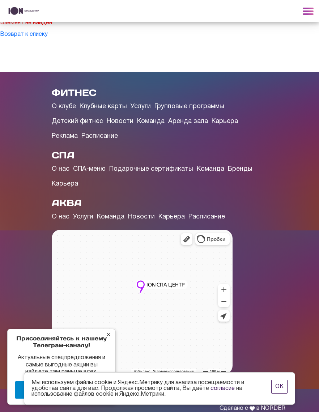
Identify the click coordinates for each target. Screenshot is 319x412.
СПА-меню (89, 169)
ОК (279, 386)
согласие (222, 388)
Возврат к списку (24, 34)
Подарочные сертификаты (151, 169)
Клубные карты (103, 106)
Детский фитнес (77, 121)
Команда (151, 121)
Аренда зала (188, 121)
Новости (120, 121)
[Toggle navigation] (308, 10)
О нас (60, 169)
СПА (63, 155)
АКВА (67, 203)
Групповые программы (189, 106)
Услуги (141, 106)
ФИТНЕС (74, 92)
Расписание (99, 136)
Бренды (240, 169)
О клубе (64, 106)
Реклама (65, 136)
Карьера (225, 121)
